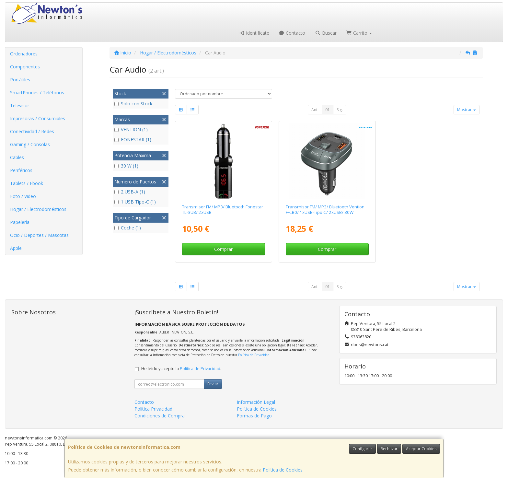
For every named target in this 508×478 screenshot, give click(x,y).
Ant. (314, 109)
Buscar (326, 33)
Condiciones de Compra (159, 416)
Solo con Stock (133, 103)
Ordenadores (24, 54)
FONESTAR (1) (132, 139)
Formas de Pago (254, 416)
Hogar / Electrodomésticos (38, 209)
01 (327, 109)
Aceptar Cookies (421, 448)
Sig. (340, 109)
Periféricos (21, 170)
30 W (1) (126, 166)
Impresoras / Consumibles (37, 118)
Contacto (292, 33)
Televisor (19, 105)
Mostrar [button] (466, 109)
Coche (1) (127, 228)
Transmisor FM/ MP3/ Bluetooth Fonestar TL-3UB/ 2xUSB (222, 209)
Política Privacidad (153, 409)
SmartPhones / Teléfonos (37, 92)
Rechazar (389, 448)
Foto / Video (23, 196)
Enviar (212, 384)
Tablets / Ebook (26, 183)
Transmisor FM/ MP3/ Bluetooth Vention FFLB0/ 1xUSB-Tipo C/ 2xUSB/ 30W (325, 209)
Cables (17, 157)
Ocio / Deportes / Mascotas (39, 235)
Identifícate (254, 33)
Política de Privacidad (254, 355)
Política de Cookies (283, 470)
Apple (16, 248)
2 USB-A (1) (129, 192)
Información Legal (256, 402)
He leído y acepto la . (181, 368)
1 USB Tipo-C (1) (135, 202)
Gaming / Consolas (30, 144)
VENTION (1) (131, 129)
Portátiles (20, 79)
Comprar (223, 249)
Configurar (362, 448)
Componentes (25, 67)
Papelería (19, 222)
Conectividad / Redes (32, 131)
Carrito (359, 33)
